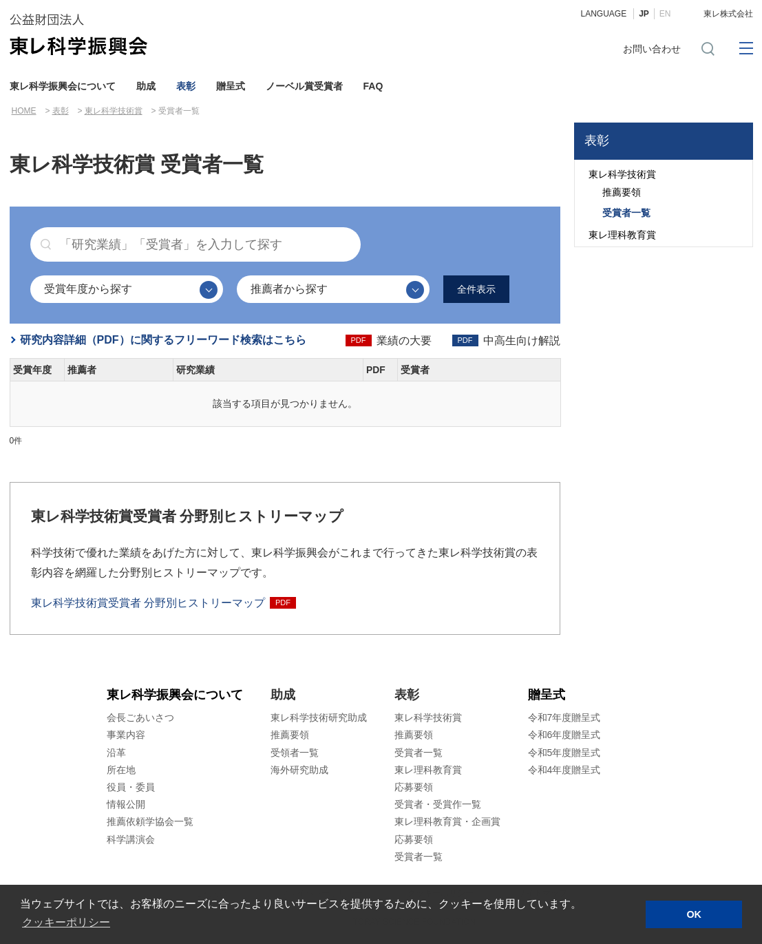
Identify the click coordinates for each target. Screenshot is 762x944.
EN (665, 14)
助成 (146, 86)
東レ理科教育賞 (622, 234)
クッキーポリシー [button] (66, 922)
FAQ (373, 86)
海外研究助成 (299, 769)
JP (644, 14)
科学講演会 (131, 839)
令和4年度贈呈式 (564, 769)
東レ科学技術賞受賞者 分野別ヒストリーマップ (148, 603)
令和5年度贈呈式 (564, 752)
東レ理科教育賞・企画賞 (447, 822)
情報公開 (126, 804)
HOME (24, 111)
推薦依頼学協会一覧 (150, 822)
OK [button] (693, 914)
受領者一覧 (295, 752)
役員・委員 (131, 787)
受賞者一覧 (626, 212)
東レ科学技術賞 (113, 111)
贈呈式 (230, 86)
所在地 (121, 769)
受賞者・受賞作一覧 (437, 804)
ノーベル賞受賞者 (304, 86)
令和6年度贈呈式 (564, 735)
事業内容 (126, 735)
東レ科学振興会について (63, 86)
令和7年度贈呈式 (564, 718)
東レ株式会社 (728, 14)
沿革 (116, 752)
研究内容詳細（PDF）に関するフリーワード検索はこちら (163, 340)
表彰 (185, 86)
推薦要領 (621, 192)
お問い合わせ (652, 48)
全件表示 (476, 289)
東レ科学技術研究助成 (319, 718)
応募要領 (413, 787)
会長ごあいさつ (140, 718)
